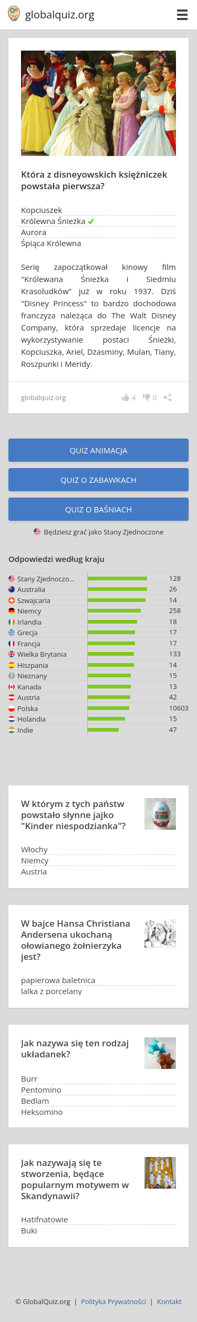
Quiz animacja (98, 450)
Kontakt (169, 1301)
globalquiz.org (60, 14)
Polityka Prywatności (113, 1301)
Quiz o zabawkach (98, 479)
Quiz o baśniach (98, 509)
